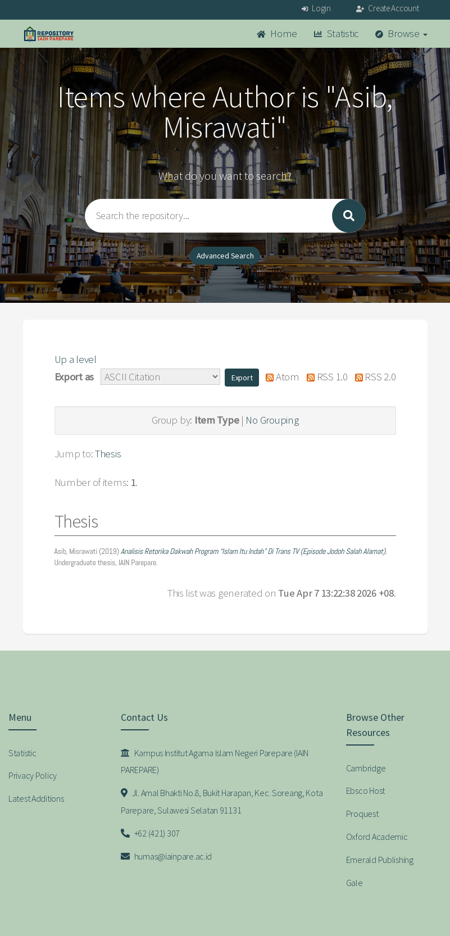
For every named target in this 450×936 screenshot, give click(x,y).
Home (277, 33)
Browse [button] (401, 33)
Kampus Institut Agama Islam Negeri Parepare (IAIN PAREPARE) (214, 761)
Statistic (336, 33)
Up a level (75, 359)
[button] (242, 378)
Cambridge (365, 768)
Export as (74, 376)
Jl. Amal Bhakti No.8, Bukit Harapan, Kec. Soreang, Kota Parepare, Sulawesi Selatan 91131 (221, 801)
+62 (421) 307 (150, 833)
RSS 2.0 (372, 376)
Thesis (108, 453)
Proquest (362, 813)
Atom (280, 376)
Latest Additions (36, 798)
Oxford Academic (377, 836)
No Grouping (272, 420)
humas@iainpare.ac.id (166, 856)
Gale (354, 882)
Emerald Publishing (379, 859)
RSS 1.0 (325, 376)
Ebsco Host (365, 790)
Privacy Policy (32, 775)
